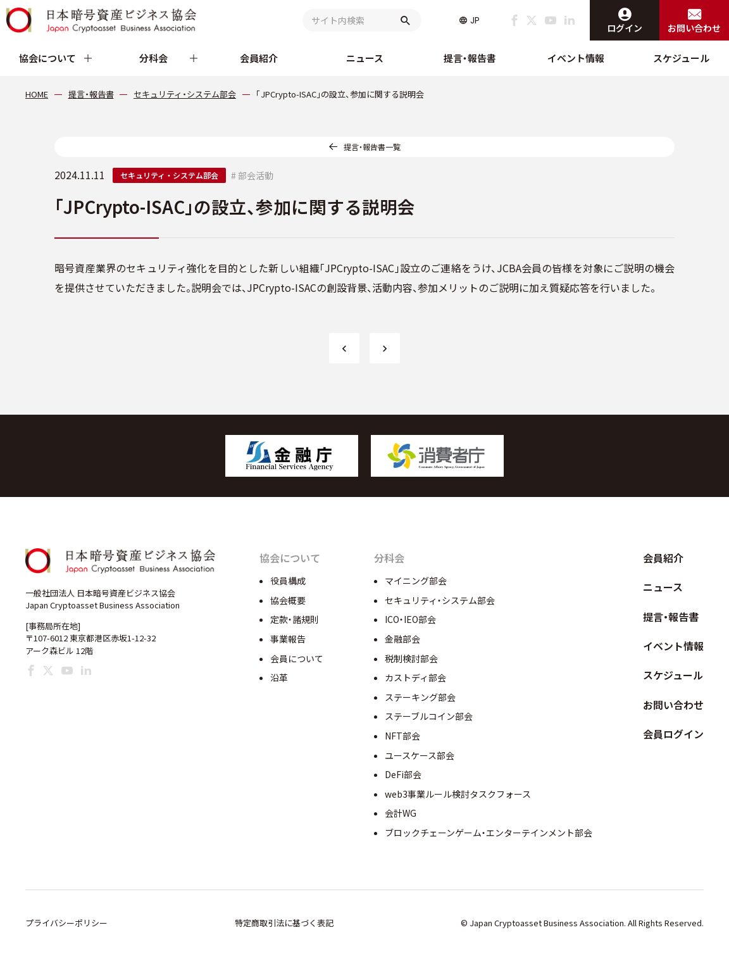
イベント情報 (575, 58)
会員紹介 (259, 58)
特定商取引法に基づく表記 (284, 923)
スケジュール (681, 58)
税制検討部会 (411, 658)
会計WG (400, 813)
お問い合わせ (673, 704)
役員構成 (288, 580)
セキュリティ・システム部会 (169, 175)
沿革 (279, 677)
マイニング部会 (416, 580)
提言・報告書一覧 (372, 146)
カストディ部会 (415, 677)
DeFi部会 (403, 774)
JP (475, 20)
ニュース (364, 58)
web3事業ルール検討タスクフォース (458, 794)
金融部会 (402, 638)
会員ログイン (673, 733)
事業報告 (288, 638)
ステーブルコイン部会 (429, 716)
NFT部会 (402, 735)
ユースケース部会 (419, 755)
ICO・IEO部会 (410, 619)
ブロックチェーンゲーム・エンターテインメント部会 (488, 832)
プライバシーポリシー (66, 923)
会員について (296, 658)
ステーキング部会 (420, 697)
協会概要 (288, 600)
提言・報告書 (470, 58)
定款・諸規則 (294, 619)
